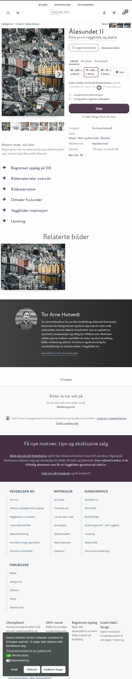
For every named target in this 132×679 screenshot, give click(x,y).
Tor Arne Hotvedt (102, 128)
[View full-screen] (60, 30)
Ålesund (105, 138)
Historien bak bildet (21, 551)
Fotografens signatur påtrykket (89, 99)
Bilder (42, 4)
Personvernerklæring (97, 551)
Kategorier (7, 26)
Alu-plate (59, 499)
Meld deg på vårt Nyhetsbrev (28, 456)
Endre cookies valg (67, 423)
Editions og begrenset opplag (26, 508)
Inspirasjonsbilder (20, 525)
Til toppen (66, 379)
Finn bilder (19, 565)
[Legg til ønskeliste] (84, 47)
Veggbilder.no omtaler (22, 516)
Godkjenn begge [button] (53, 669)
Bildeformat (17, 607)
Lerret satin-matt (63, 516)
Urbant (19, 26)
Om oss (14, 499)
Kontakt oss (91, 499)
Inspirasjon (62, 4)
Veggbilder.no (22, 491)
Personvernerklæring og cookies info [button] (29, 650)
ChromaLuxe (61, 508)
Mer (120, 72)
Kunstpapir (60, 525)
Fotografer (86, 4)
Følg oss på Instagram (56, 473)
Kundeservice (96, 491)
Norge (72, 138)
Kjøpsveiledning (19, 533)
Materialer (63, 491)
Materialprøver (62, 542)
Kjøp (99, 108)
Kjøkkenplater (62, 533)
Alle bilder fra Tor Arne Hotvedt (59, 353)
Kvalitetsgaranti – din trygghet (102, 525)
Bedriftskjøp (92, 516)
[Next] (59, 74)
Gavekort (59, 551)
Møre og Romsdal (88, 138)
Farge (13, 598)
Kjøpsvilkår (91, 542)
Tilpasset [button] (32, 669)
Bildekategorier (66, 407)
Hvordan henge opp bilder (25, 542)
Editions (14, 590)
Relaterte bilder (110, 48)
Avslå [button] (14, 669)
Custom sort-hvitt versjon (86, 95)
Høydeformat (100, 143)
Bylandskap (32, 26)
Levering (90, 533)
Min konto (90, 508)
